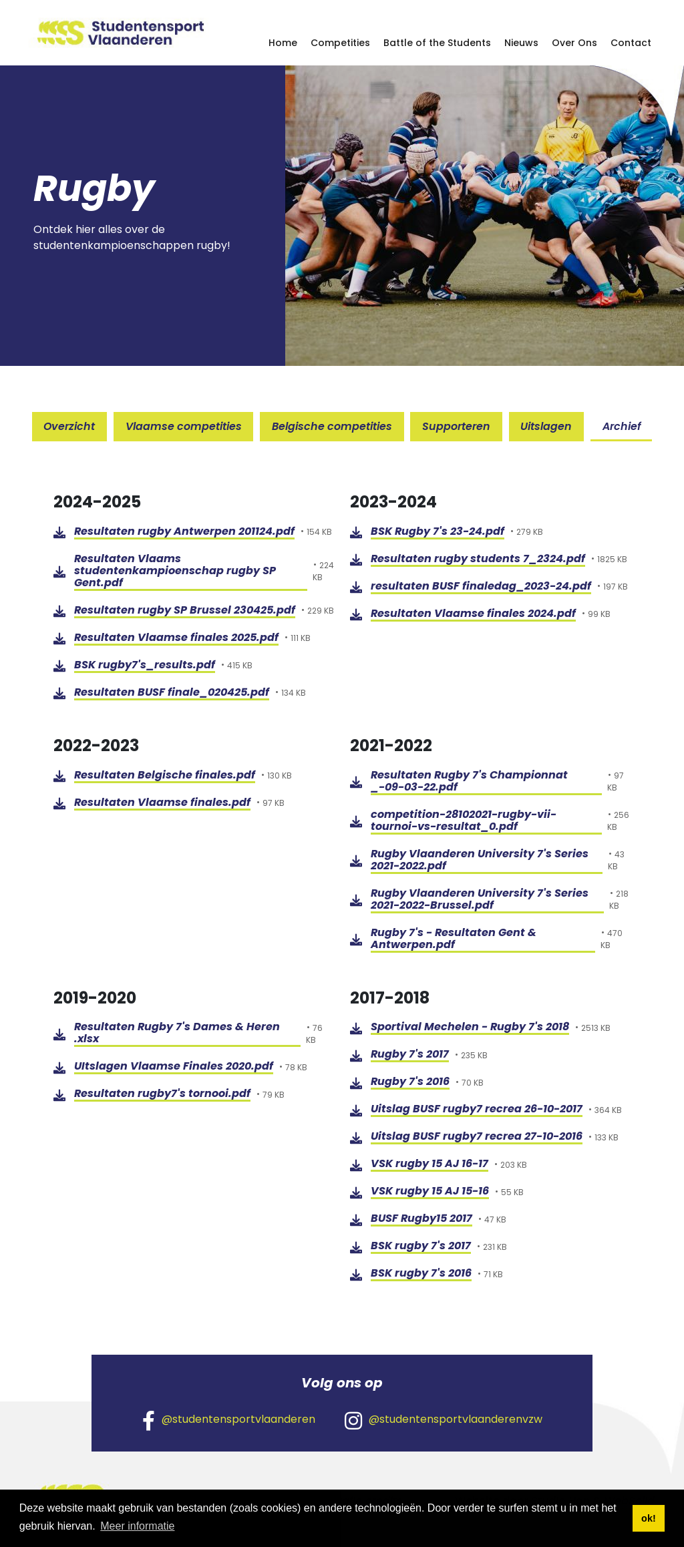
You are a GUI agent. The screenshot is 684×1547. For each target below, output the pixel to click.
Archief (623, 426)
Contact (631, 42)
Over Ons (574, 42)
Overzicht (68, 426)
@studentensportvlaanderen (228, 1420)
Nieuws (521, 42)
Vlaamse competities (183, 426)
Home (283, 42)
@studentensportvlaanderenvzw (443, 1420)
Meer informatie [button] (137, 1526)
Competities (340, 42)
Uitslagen (547, 426)
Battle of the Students (437, 42)
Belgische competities (332, 426)
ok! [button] (648, 1518)
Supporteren (457, 426)
